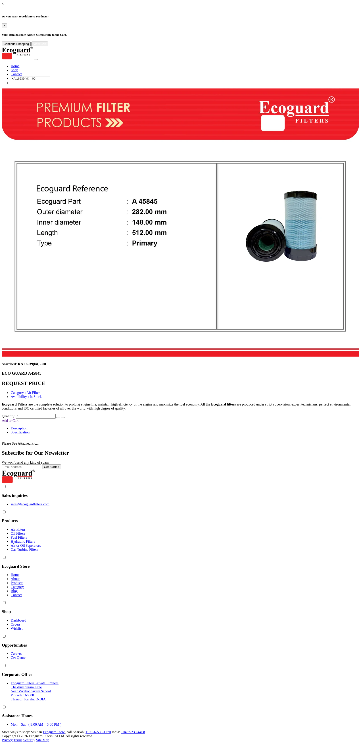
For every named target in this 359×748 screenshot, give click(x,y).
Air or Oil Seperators (26, 545)
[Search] (30, 78)
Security (29, 740)
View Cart (39, 44)
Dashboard (18, 620)
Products (17, 583)
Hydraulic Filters (23, 541)
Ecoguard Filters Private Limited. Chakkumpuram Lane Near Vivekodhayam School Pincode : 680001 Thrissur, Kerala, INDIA (34, 691)
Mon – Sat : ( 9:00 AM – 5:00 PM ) (36, 724)
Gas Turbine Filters (24, 549)
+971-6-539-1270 (98, 732)
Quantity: (8, 416)
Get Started (51, 467)
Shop (14, 70)
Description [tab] (19, 428)
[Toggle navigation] (36, 59)
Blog (14, 591)
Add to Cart (10, 420)
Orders (16, 624)
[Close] (4, 25)
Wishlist (17, 628)
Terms (18, 740)
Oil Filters (18, 533)
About (15, 579)
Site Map (42, 740)
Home (15, 66)
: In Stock (26, 397)
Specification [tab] (20, 432)
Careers (16, 654)
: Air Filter (25, 393)
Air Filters (18, 529)
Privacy (7, 740)
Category (17, 587)
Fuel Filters (19, 537)
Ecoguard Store (54, 732)
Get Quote (18, 658)
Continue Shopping (16, 44)
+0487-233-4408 (133, 732)
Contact (16, 74)
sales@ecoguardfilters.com (30, 504)
